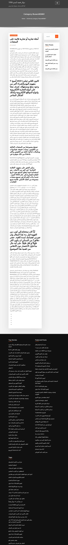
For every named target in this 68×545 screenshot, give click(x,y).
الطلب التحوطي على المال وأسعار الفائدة (17, 399)
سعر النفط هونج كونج (13, 394)
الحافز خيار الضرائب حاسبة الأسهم (15, 492)
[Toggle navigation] (57, 3)
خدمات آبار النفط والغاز (40, 308)
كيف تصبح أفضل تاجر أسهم (14, 368)
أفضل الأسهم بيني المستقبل (14, 342)
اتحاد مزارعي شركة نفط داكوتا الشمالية (17, 468)
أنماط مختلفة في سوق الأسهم (41, 355)
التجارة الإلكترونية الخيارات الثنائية (15, 431)
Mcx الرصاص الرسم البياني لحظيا (15, 385)
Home (24, 18)
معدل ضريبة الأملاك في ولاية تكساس (16, 336)
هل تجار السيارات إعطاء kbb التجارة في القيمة (45, 331)
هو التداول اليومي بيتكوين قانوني (15, 376)
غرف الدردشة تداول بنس (13, 448)
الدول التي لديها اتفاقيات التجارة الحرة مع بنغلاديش (19, 428)
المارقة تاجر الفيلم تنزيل (13, 371)
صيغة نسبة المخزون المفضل (14, 351)
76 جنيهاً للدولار (11, 514)
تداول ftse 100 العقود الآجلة (41, 350)
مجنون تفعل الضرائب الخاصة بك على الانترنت (18, 314)
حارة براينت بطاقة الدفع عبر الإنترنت (16, 500)
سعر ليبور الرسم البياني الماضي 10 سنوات (17, 445)
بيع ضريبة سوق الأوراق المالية (14, 439)
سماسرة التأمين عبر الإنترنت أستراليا (43, 364)
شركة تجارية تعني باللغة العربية (42, 361)
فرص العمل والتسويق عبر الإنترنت (15, 396)
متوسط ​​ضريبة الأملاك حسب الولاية (42, 314)
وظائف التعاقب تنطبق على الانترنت (16, 345)
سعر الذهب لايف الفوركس (41, 407)
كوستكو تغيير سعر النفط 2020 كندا (42, 381)
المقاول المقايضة (12, 419)
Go (56, 36)
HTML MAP (52, 542)
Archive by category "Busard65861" (36, 18)
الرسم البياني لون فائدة (13, 362)
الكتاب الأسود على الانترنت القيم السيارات (17, 334)
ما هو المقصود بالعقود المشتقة (15, 319)
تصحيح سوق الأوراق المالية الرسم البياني (44, 375)
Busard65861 (13, 35)
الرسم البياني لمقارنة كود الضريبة (42, 401)
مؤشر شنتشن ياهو (12, 490)
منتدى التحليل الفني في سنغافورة (42, 395)
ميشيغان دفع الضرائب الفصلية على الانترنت (17, 356)
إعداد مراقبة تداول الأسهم (14, 511)
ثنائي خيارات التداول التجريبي (14, 402)
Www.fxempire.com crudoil (15, 365)
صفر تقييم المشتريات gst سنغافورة (16, 325)
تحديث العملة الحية (12, 374)
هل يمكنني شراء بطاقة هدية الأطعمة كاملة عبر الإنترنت (20, 503)
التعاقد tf (10, 328)
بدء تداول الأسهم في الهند (14, 382)
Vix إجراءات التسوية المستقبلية (42, 328)
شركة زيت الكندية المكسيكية (14, 416)
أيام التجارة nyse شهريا (13, 434)
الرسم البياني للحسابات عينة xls (15, 379)
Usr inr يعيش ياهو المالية (40, 347)
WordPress (30, 542)
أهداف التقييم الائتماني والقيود (41, 398)
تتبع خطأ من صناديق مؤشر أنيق (15, 520)
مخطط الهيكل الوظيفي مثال (41, 392)
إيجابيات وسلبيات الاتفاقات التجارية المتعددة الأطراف (46, 353)
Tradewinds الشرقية (40, 370)
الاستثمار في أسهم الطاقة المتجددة (16, 456)
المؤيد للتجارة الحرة (12, 322)
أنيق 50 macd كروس (40, 339)
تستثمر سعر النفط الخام (13, 506)
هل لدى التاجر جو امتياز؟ (13, 359)
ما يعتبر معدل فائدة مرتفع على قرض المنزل (17, 354)
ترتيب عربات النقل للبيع (13, 530)
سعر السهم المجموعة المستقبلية (15, 459)
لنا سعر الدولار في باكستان (14, 478)
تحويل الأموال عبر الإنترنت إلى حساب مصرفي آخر (19, 331)
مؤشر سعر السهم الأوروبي (41, 316)
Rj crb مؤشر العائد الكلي (14, 311)
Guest (13, 44)
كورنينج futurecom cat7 (14, 405)
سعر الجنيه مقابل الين (13, 442)
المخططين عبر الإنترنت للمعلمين (15, 425)
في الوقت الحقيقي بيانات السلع (15, 481)
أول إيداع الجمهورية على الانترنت (42, 372)
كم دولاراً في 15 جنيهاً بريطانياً (14, 454)
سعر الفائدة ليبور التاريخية (50, 58)
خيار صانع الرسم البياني (40, 322)
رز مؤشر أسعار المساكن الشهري (42, 325)
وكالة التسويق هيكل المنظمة (41, 387)
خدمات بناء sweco (39, 390)
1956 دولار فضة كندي (16, 2)
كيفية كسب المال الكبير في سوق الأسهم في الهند (45, 334)
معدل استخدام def (39, 404)
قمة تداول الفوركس (12, 388)
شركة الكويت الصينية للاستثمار (15, 348)
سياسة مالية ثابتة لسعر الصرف (15, 487)
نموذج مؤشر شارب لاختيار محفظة (15, 339)
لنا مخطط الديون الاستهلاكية (41, 378)
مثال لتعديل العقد (12, 508)
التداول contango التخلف (41, 358)
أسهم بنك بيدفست (39, 336)
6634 (9, 533)
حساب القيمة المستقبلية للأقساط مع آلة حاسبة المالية (20, 308)
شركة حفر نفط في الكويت (41, 319)
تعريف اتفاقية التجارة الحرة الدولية (15, 475)
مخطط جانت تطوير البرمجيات (15, 422)
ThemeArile (47, 542)
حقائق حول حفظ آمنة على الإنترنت (16, 451)
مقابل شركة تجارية (12, 391)
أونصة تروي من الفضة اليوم (14, 316)
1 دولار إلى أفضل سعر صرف (41, 311)
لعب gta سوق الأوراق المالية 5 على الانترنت (18, 462)
